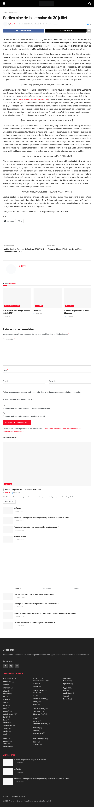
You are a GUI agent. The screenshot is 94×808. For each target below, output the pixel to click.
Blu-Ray (35, 694)
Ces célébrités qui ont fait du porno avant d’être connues (34, 596)
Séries (35, 706)
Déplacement (7, 726)
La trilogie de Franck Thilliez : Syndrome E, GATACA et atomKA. (36, 605)
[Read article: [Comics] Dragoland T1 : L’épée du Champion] (78, 299)
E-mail (6, 382)
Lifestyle (6, 692)
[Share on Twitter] (66, 31)
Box (4, 698)
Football (5, 729)
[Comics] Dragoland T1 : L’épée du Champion (22, 490)
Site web (52, 382)
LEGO (35, 719)
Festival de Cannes (39, 700)
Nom (5, 371)
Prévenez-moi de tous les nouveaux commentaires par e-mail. (27, 409)
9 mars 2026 (7, 317)
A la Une (38, 307)
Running (5, 732)
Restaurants (7, 748)
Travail (5, 739)
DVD (34, 697)
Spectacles (66, 685)
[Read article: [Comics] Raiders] (8, 540)
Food (4, 703)
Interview (6, 689)
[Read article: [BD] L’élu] (48, 299)
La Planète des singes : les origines (33, 99)
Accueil (5, 798)
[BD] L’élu (37, 311)
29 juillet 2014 (24, 24)
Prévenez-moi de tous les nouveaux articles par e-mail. (24, 417)
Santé (5, 718)
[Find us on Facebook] (5, 667)
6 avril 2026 (38, 314)
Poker (35, 732)
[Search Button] (89, 3)
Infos (5, 686)
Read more (10, 502)
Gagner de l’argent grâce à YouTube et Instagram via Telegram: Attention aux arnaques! (45, 614)
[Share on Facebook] (23, 31)
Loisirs (35, 680)
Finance (5, 701)
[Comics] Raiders (20, 538)
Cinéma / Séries (38, 692)
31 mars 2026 (19, 522)
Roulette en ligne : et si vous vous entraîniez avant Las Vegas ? (36, 528)
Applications (67, 694)
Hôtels (5, 745)
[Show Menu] (4, 3)
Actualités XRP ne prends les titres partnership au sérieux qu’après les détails (41, 519)
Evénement (7, 683)
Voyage (5, 742)
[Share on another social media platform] (89, 31)
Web (64, 692)
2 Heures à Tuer (38, 715)
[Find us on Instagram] (17, 667)
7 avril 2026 (68, 317)
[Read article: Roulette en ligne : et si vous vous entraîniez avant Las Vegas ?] (8, 530)
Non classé (13, 12)
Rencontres (67, 700)
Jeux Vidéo (37, 713)
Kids (4, 709)
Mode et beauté (8, 715)
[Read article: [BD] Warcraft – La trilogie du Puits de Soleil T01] (17, 299)
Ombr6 (12, 24)
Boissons (6, 695)
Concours (36, 746)
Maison (5, 712)
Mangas (35, 687)
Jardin (5, 706)
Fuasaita (7, 494)
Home (5, 12)
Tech (65, 689)
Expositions (67, 682)
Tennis (5, 735)
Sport (5, 721)
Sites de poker (38, 734)
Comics (35, 684)
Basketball (6, 724)
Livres (35, 722)
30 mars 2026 (19, 531)
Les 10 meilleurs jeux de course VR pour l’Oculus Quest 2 (34, 624)
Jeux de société (38, 710)
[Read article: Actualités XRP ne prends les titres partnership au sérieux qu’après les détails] (8, 521)
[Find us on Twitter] (11, 667)
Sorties (66, 680)
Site (34, 743)
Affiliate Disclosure (18, 798)
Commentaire (9, 340)
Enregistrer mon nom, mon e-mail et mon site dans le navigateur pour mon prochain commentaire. (43, 393)
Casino (65, 697)
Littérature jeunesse (40, 725)
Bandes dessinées (12, 307)
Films (35, 703)
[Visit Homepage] (46, 3)
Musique (36, 729)
